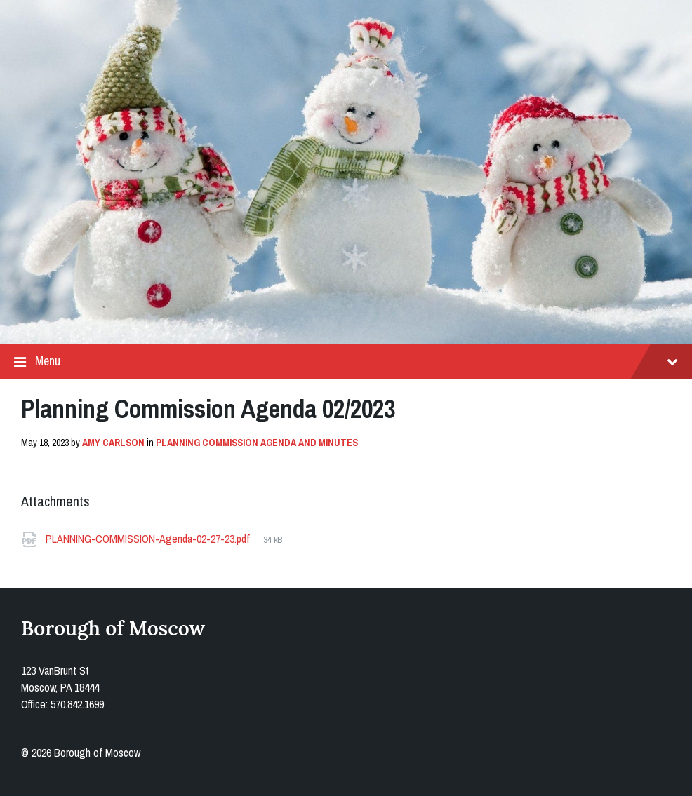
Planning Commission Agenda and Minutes (257, 442)
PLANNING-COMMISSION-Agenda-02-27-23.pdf (149, 538)
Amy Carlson (113, 442)
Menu (346, 361)
